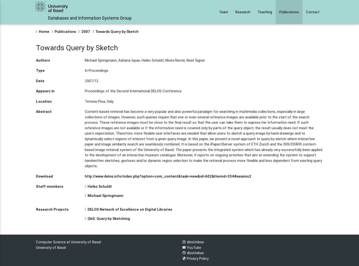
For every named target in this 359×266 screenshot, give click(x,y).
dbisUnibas (193, 242)
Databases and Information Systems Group (90, 18)
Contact (312, 12)
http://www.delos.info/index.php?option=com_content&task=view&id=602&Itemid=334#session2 (168, 176)
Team (223, 12)
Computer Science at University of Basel (68, 242)
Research (242, 12)
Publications (289, 12)
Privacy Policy (195, 258)
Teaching (265, 12)
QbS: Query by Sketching (109, 218)
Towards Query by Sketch (117, 31)
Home (44, 31)
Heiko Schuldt (100, 186)
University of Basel (51, 247)
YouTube (191, 247)
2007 (85, 31)
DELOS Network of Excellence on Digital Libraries (130, 209)
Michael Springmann (105, 195)
